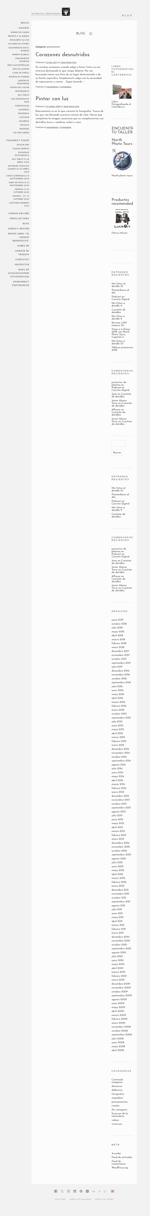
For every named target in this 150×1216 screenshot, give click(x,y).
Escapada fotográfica (22, 154)
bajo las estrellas (18, 64)
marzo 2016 (118, 702)
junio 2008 (118, 1042)
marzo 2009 (119, 1015)
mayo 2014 (118, 776)
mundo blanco (20, 54)
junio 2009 (118, 1003)
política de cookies (104, 1199)
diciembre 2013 (120, 796)
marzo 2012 (118, 878)
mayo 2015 (118, 729)
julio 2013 (117, 815)
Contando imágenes (117, 1081)
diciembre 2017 (120, 651)
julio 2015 (117, 721)
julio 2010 (117, 956)
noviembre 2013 (121, 800)
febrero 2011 (119, 929)
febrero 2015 (119, 741)
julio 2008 (118, 1038)
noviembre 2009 (121, 987)
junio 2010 (118, 960)
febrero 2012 (119, 882)
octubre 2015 (119, 714)
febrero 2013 (119, 835)
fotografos (118, 1094)
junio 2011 (117, 913)
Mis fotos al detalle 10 (118, 285)
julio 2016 (117, 686)
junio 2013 (117, 819)
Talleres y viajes (17, 140)
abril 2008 (118, 1050)
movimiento (22, 91)
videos (115, 1120)
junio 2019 (117, 620)
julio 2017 (117, 667)
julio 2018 (117, 627)
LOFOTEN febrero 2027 (19, 204)
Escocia (24, 124)
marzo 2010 (118, 972)
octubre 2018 (119, 624)
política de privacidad (80, 1199)
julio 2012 (117, 862)
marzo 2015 (118, 737)
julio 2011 (117, 909)
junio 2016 (117, 690)
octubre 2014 (119, 757)
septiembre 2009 (122, 995)
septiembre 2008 (122, 1034)
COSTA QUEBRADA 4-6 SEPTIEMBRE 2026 (17, 177)
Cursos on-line (18, 213)
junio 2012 (117, 866)
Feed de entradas (122, 1157)
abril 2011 (117, 921)
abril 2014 (117, 780)
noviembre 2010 (121, 940)
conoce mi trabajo (22, 252)
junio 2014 (117, 772)
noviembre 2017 (121, 655)
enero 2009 (118, 1023)
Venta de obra (19, 218)
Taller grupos (20, 148)
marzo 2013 (118, 831)
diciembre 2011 (120, 890)
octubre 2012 (119, 851)
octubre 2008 (120, 1031)
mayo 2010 (118, 964)
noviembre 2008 (121, 1027)
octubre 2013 (119, 804)
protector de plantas (119, 383)
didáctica (117, 1090)
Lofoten (24, 117)
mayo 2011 (117, 917)
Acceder (116, 1153)
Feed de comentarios (119, 1162)
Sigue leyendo (75, 81)
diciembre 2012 (120, 843)
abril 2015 (117, 733)
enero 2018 (118, 647)
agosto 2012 (119, 858)
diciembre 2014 (120, 749)
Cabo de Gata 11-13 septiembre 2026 (19, 184)
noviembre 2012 (121, 847)
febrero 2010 (119, 976)
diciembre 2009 (121, 984)
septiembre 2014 (121, 760)
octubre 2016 (119, 678)
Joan (114, 394)
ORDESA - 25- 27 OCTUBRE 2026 (20, 197)
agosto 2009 (119, 999)
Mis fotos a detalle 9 (118, 304)
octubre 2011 (119, 898)
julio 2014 (117, 768)
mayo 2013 (118, 823)
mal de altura (21, 68)
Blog (26, 223)
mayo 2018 (118, 631)
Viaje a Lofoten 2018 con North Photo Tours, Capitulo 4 (121, 333)
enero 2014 (118, 792)
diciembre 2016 (120, 671)
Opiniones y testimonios (20, 283)
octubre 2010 (119, 944)
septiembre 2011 (121, 901)
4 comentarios (65, 87)
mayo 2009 (118, 1007)
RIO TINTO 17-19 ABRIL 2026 (20, 160)
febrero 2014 (119, 788)
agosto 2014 (119, 764)
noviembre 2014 (121, 753)
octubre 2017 (119, 659)
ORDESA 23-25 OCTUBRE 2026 (21, 190)
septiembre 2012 (121, 854)
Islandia (24, 120)
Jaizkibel (23, 109)
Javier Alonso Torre (68, 62)
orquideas (117, 1098)
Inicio (25, 22)
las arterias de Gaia (20, 100)
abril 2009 (118, 1011)
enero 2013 (118, 839)
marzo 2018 (118, 639)
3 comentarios (65, 127)
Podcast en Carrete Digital (120, 298)
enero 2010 (118, 980)
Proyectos (22, 264)
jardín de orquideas (23, 82)
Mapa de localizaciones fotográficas (18, 273)
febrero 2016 (119, 706)
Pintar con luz (52, 99)
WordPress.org (120, 1167)
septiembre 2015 (121, 717)
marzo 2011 (118, 925)
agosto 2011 (118, 905)
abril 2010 (117, 968)
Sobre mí (23, 245)
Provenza (23, 113)
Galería (24, 27)
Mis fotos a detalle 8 (118, 317)
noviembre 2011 (120, 894)
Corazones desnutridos (63, 55)
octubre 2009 (120, 991)
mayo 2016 (118, 694)
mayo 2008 (118, 1046)
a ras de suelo (20, 72)
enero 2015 (118, 745)
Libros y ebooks (18, 228)
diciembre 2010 (120, 937)
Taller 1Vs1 (23, 144)
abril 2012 (117, 874)
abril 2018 (117, 635)
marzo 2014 (118, 784)
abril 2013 (117, 827)
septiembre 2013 (121, 807)
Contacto (22, 259)
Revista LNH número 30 (119, 324)
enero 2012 (118, 886)
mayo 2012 (118, 870)
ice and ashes (21, 132)
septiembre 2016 (121, 682)
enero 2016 (118, 710)
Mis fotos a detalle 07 (118, 342)
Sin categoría (119, 1109)
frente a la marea (18, 35)
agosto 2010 (119, 952)
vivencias (117, 1124)
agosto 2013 (119, 811)
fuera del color (19, 87)
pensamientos (52, 87)
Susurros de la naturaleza (120, 1114)
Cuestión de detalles (118, 311)
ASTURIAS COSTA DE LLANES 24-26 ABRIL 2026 (18, 168)
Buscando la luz (19, 39)
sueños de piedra (19, 76)
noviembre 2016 (121, 674)
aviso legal (60, 1199)
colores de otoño (18, 43)
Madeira (24, 128)
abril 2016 (117, 698)
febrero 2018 (119, 643)
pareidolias (22, 105)
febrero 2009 (119, 1019)
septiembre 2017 (121, 663)
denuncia (117, 1086)
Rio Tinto (23, 94)
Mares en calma (20, 32)
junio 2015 (117, 725)
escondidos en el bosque (19, 49)
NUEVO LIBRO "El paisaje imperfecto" (18, 237)
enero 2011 (118, 933)
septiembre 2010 (121, 948)
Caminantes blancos (22, 59)
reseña (115, 1105)
